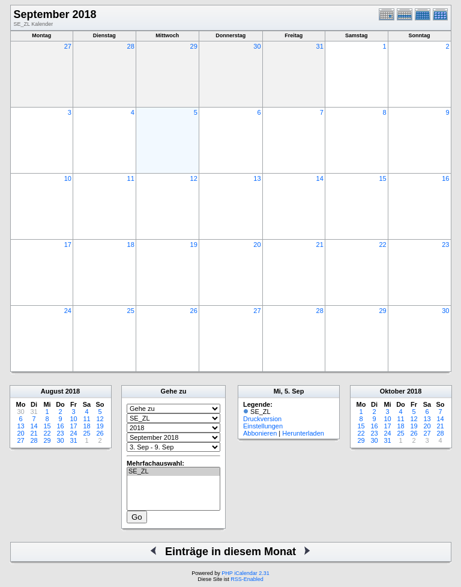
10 (67, 178)
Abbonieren (260, 433)
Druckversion (262, 418)
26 (193, 310)
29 (193, 46)
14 (320, 178)
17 (67, 244)
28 (130, 46)
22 (382, 244)
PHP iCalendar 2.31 (245, 573)
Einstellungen (263, 426)
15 (382, 178)
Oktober (392, 391)
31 (320, 46)
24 (67, 310)
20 (257, 244)
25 (130, 310)
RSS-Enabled (247, 579)
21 (320, 244)
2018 (72, 391)
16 (445, 178)
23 (445, 244)
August (52, 391)
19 (193, 244)
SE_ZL (173, 471)
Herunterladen (303, 433)
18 (130, 244)
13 (257, 178)
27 (67, 46)
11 (130, 178)
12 (193, 178)
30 (257, 46)
